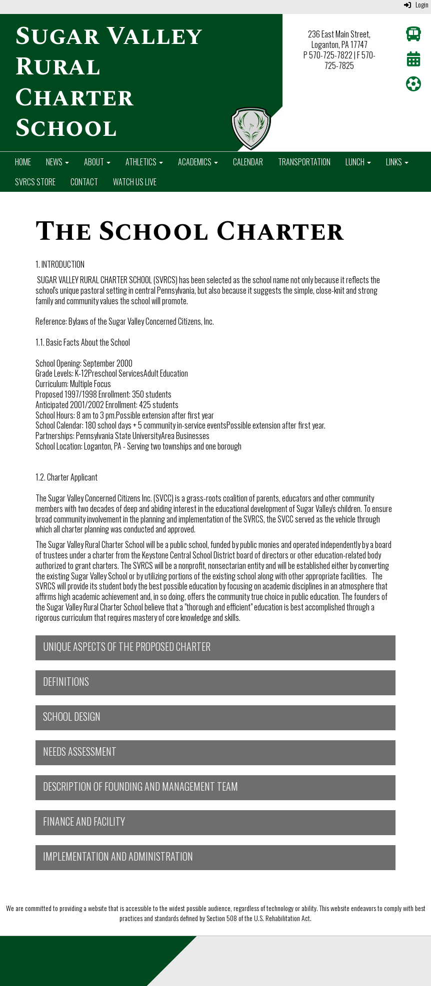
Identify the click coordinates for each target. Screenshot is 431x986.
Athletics (144, 162)
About (97, 162)
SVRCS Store (35, 182)
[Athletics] (413, 86)
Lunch (358, 162)
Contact (84, 182)
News (57, 162)
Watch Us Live (134, 182)
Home (23, 162)
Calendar (248, 162)
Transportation (304, 162)
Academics (198, 162)
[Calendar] (413, 61)
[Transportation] (413, 36)
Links (397, 162)
